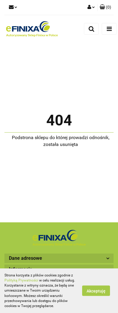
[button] (105, 7)
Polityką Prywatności (21, 280)
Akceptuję (96, 291)
